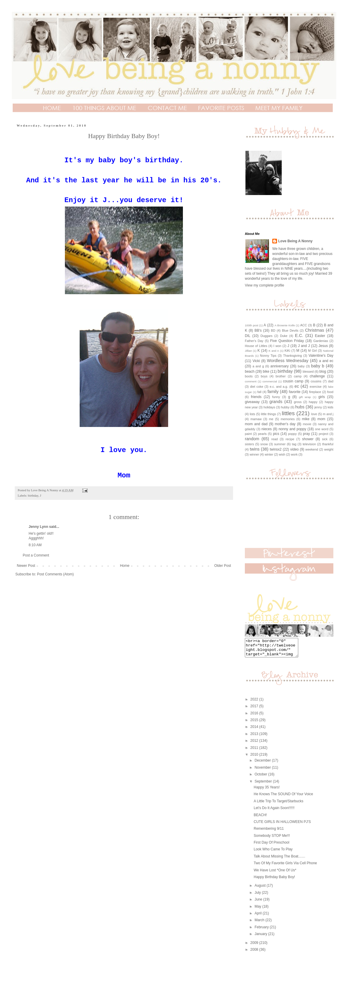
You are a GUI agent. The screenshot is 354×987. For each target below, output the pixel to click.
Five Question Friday (287, 341)
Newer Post (26, 566)
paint (248, 434)
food (330, 392)
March (260, 923)
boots (249, 376)
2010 (254, 758)
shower (308, 439)
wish (282, 454)
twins (255, 449)
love (314, 414)
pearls (262, 434)
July (258, 896)
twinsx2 (276, 449)
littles (288, 413)
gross (297, 402)
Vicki (256, 361)
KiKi (287, 350)
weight (328, 449)
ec (296, 386)
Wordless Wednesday (288, 360)
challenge (317, 376)
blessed (308, 371)
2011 (254, 751)
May (258, 910)
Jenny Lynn (38, 527)
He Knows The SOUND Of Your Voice (283, 798)
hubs (299, 407)
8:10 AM (35, 545)
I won (277, 346)
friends (256, 397)
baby (301, 366)
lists (252, 414)
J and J (304, 346)
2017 (254, 710)
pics (276, 434)
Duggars (266, 336)
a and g (258, 366)
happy (313, 402)
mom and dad (256, 424)
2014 (254, 730)
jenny (318, 407)
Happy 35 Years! (267, 791)
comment (250, 381)
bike (266, 371)
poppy (292, 434)
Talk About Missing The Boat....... (279, 860)
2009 (254, 946)
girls (321, 397)
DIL (247, 336)
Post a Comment (36, 555)
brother (281, 376)
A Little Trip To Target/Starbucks (278, 805)
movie (307, 424)
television (309, 444)
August (261, 889)
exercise (316, 386)
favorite (294, 392)
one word (321, 429)
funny (276, 397)
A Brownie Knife (285, 325)
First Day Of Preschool (271, 846)
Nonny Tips (268, 355)
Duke (283, 336)
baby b (317, 366)
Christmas (314, 330)
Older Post (222, 566)
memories (287, 419)
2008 (254, 953)
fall (259, 392)
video (294, 449)
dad (330, 381)
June (259, 903)
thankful (327, 444)
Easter (320, 336)
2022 (254, 703)
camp (297, 376)
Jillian (248, 350)
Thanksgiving (292, 355)
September (264, 785)
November (263, 771)
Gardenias (320, 341)
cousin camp (293, 381)
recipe (290, 439)
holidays (269, 407)
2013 (254, 737)
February (262, 931)
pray (306, 434)
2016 (254, 717)
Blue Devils (290, 330)
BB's (258, 330)
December (263, 764)
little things (268, 414)
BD (273, 330)
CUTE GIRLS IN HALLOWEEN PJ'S (282, 825)
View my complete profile (264, 285)
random (252, 438)
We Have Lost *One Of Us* (275, 874)
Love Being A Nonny (295, 241)
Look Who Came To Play (273, 853)
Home (125, 566)
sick (325, 439)
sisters (249, 444)
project (323, 434)
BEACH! (260, 818)
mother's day (285, 424)
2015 (254, 723)
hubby (285, 407)
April (259, 917)
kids (330, 407)
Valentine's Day (321, 355)
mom (321, 419)
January (261, 937)
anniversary (280, 366)
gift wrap (305, 397)
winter (269, 454)
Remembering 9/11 (269, 832)
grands (275, 401)
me (271, 419)
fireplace (315, 392)
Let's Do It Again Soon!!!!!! (274, 811)
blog (322, 371)
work (294, 454)
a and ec (326, 361)
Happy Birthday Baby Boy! (274, 880)
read (274, 439)
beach (250, 371)
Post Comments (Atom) (55, 574)
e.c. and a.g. (279, 386)
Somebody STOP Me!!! (272, 839)
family (273, 391)
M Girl (312, 350)
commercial (270, 381)
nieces (266, 429)
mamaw (256, 419)
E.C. (299, 335)
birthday (33, 495)
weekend (311, 449)
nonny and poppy (292, 429)
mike (305, 419)
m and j (328, 414)
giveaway (252, 402)
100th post (251, 325)
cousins (316, 381)
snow (264, 444)
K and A (273, 350)
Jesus (323, 346)
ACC (303, 325)
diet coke (256, 386)
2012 (254, 744)
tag (294, 444)
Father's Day (254, 341)
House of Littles (256, 346)
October (261, 778)
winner (254, 454)
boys (264, 376)
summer (280, 444)
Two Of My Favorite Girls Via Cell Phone (285, 867)
